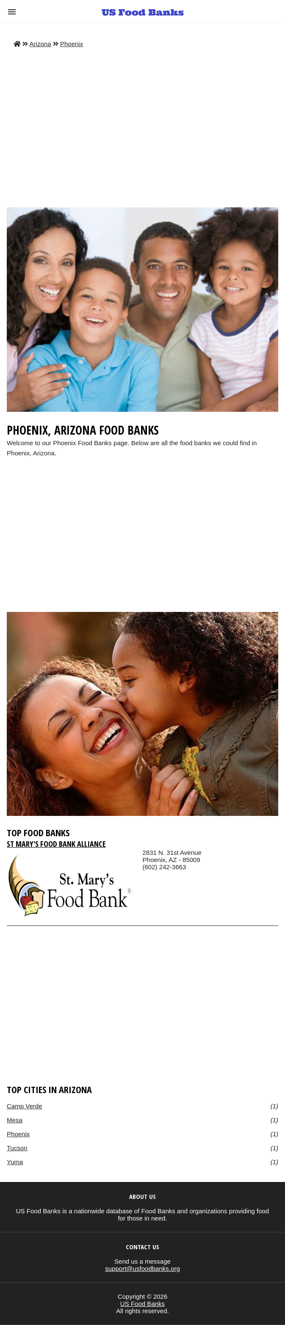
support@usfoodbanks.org (142, 1268)
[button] (12, 12)
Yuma (15, 1161)
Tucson (17, 1147)
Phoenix (71, 43)
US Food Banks (142, 1303)
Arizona (40, 43)
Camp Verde (24, 1106)
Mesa (14, 1120)
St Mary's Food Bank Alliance (56, 844)
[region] (142, 543)
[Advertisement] (142, 128)
